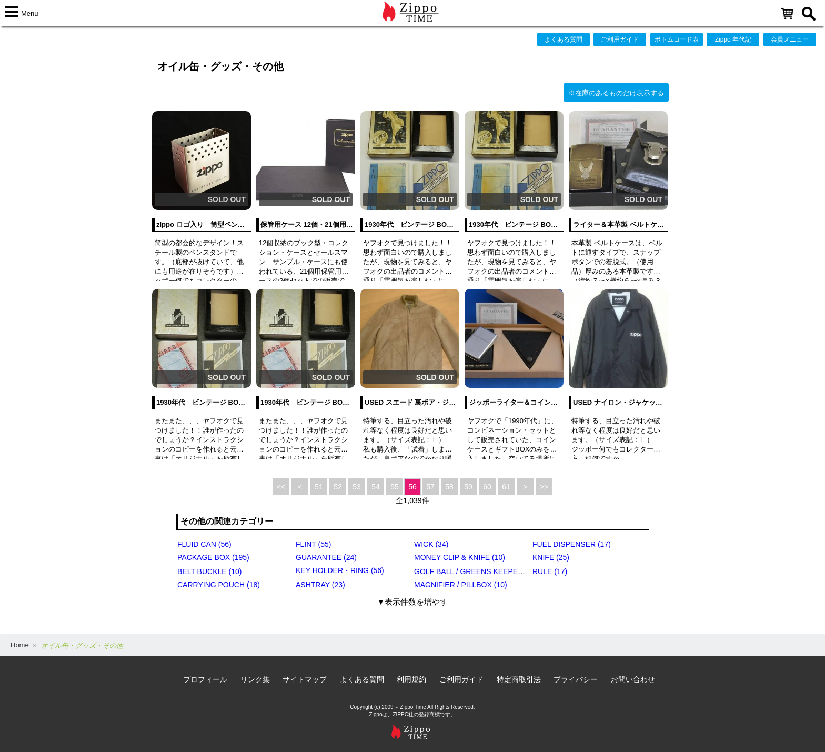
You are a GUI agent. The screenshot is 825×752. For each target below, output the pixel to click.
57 (430, 487)
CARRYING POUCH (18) (218, 584)
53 (357, 487)
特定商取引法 (519, 679)
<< (281, 487)
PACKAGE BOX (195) (213, 557)
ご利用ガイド (620, 39)
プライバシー (576, 679)
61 (506, 487)
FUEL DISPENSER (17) (571, 544)
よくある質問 (563, 39)
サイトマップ (305, 679)
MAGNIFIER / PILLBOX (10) (460, 584)
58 (449, 487)
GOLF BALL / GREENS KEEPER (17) (476, 571)
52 (338, 487)
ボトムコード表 (677, 39)
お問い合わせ (633, 679)
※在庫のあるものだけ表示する (616, 93)
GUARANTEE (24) (326, 557)
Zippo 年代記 (733, 39)
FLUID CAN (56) (204, 544)
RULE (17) (549, 571)
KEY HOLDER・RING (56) (340, 570)
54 (375, 487)
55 (394, 487)
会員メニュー (790, 39)
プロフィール (205, 679)
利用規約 (411, 679)
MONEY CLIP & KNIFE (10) (459, 557)
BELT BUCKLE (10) (209, 571)
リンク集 (255, 679)
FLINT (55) (313, 544)
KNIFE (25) (550, 557)
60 (487, 487)
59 (468, 487)
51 (319, 487)
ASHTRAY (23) (320, 584)
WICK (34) (431, 544)
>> (544, 487)
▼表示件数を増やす (412, 601)
